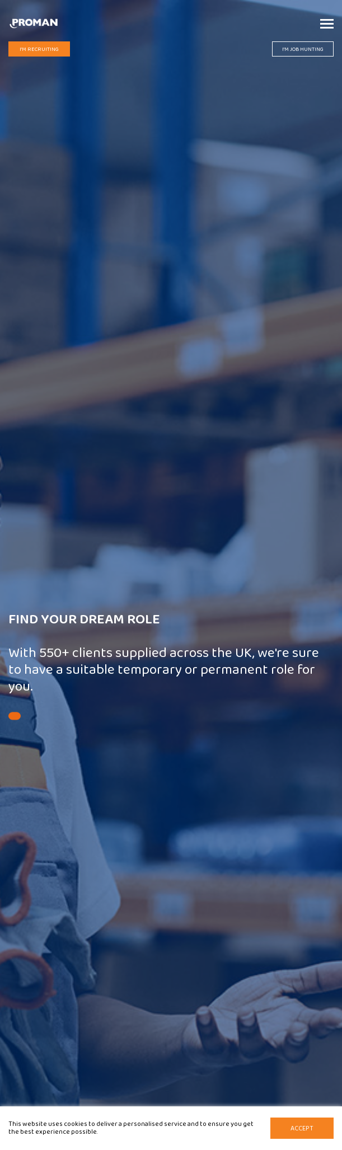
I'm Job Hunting (303, 49)
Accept (302, 1128)
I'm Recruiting (39, 49)
